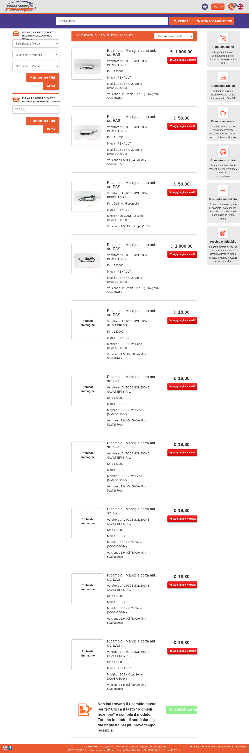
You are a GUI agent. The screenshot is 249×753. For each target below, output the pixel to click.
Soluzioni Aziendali (223, 746)
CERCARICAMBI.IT (91, 747)
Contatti (240, 746)
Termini (205, 746)
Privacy (194, 746)
